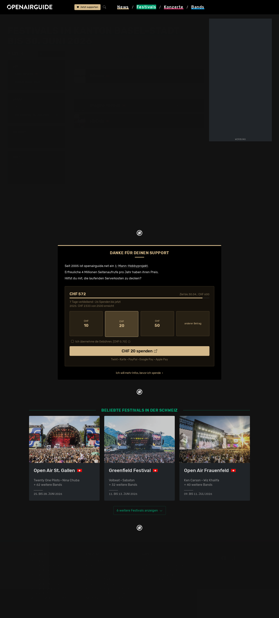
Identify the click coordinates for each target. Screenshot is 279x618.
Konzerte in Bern (97, 569)
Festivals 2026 (39, 574)
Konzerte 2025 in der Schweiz (107, 588)
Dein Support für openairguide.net (167, 564)
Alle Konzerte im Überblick (104, 597)
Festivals (32, 19)
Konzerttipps (94, 560)
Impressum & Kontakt (157, 578)
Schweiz (48, 19)
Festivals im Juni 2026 (45, 583)
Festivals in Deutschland (47, 569)
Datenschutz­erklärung (158, 574)
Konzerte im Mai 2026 (101, 583)
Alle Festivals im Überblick (48, 597)
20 (121, 323)
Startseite (14, 19)
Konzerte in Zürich (98, 564)
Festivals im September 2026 (50, 592)
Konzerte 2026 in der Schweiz (107, 592)
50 (157, 323)
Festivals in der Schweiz (46, 564)
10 (86, 323)
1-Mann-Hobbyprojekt (131, 266)
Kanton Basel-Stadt (71, 19)
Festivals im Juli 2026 (45, 588)
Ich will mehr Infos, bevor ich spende (138, 372)
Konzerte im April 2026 (102, 578)
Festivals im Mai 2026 (44, 578)
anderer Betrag (192, 323)
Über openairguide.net (158, 560)
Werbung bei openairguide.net (164, 569)
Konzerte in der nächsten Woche (109, 574)
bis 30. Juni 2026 (99, 19)
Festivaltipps (38, 560)
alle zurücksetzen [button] (51, 54)
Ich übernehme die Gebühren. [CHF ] (101, 341)
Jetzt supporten (87, 7)
